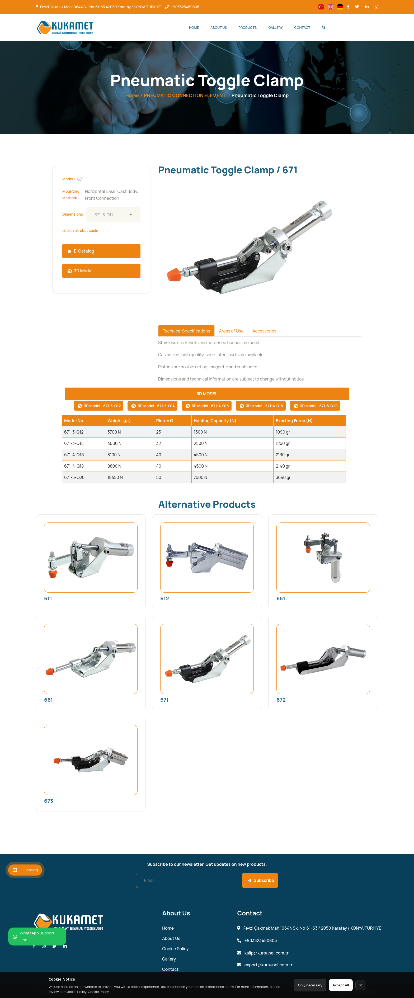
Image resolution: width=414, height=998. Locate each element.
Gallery (276, 27)
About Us (218, 27)
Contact (302, 27)
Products (247, 27)
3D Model (80, 271)
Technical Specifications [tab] (186, 331)
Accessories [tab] (264, 331)
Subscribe (260, 880)
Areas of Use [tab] (231, 331)
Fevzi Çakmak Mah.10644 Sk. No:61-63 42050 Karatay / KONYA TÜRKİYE (100, 6)
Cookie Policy (98, 991)
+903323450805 (185, 6)
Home (194, 27)
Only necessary (310, 985)
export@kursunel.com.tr (264, 965)
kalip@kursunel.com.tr (263, 953)
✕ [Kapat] (360, 985)
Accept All (341, 985)
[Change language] (321, 6)
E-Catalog (81, 251)
